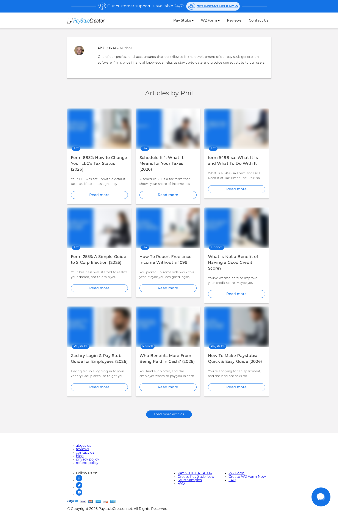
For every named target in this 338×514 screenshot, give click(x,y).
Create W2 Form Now (247, 476)
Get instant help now (213, 6)
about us (83, 445)
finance (217, 247)
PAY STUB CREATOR (195, 473)
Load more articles (169, 414)
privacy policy (87, 459)
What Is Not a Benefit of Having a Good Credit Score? (233, 262)
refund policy (87, 463)
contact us (258, 20)
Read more (99, 195)
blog (80, 456)
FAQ (181, 483)
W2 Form (209, 20)
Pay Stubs (182, 20)
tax (76, 148)
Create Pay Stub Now (196, 476)
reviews (234, 20)
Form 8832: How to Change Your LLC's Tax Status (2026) (99, 163)
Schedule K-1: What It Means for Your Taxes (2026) (161, 163)
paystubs (81, 346)
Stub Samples (190, 480)
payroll (147, 346)
